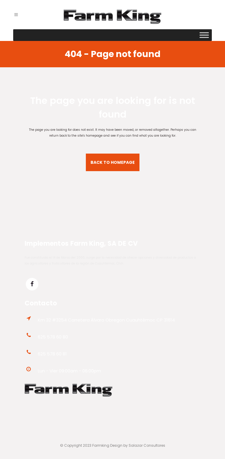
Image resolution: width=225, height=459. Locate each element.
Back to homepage (113, 162)
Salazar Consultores (147, 445)
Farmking (100, 445)
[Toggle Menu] (204, 35)
